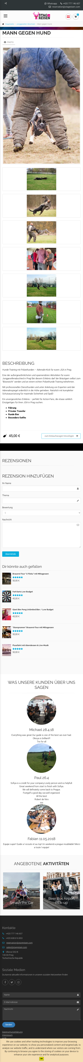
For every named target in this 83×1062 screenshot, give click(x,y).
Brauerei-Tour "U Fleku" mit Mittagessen (31, 574)
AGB (4, 1038)
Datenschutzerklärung (12, 1032)
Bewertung (7, 507)
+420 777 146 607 (71, 3)
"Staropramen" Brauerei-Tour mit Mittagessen (33, 627)
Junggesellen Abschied (25, 24)
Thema (5, 495)
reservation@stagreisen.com (66, 6)
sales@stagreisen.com (16, 947)
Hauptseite (9, 24)
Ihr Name (6, 483)
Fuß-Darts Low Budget (23, 592)
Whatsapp (52, 3)
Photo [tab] (9, 42)
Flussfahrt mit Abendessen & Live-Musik (31, 645)
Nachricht (7, 519)
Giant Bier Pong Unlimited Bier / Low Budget (33, 609)
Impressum (7, 1035)
